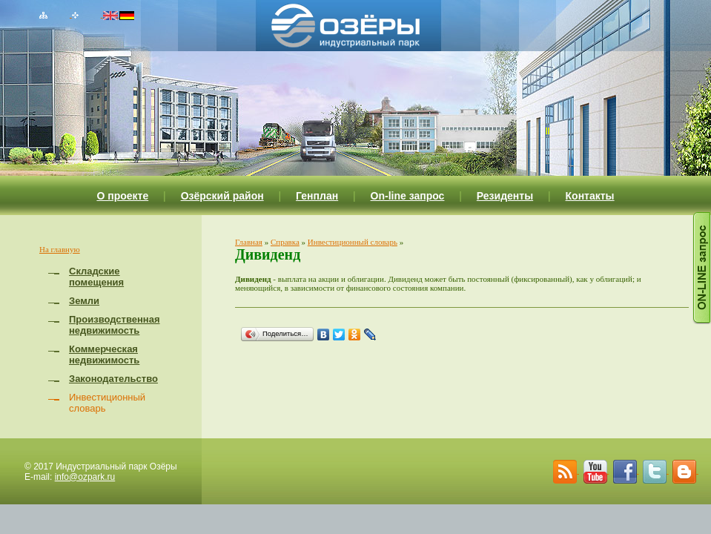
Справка (285, 241)
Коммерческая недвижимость (104, 354)
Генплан (317, 196)
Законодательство (113, 378)
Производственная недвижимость (114, 325)
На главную (59, 249)
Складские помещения (96, 277)
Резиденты (505, 196)
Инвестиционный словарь (352, 241)
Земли (84, 300)
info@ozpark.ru (85, 477)
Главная (248, 241)
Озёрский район (222, 196)
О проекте (122, 196)
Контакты (590, 196)
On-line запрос (408, 196)
